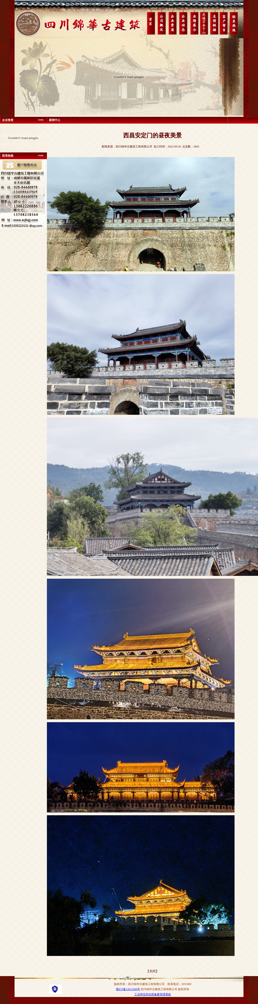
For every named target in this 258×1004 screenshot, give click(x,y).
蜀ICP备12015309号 (128, 989)
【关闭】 (152, 971)
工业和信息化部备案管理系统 (152, 994)
